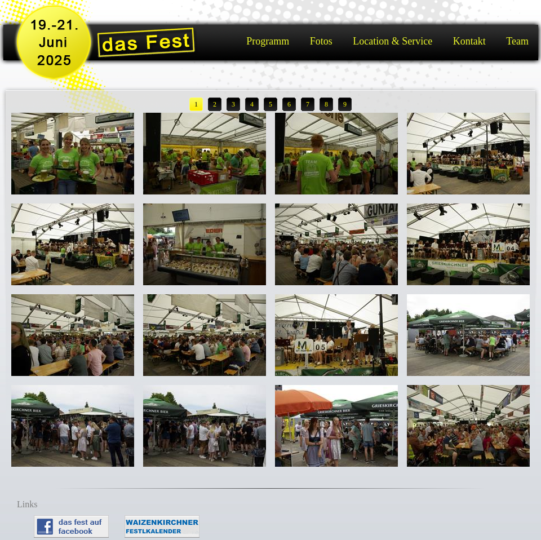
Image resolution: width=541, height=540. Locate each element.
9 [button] (345, 104)
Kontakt (469, 41)
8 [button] (326, 104)
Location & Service (392, 41)
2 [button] (214, 104)
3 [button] (233, 104)
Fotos (321, 41)
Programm (267, 41)
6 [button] (289, 104)
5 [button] (270, 104)
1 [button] (196, 104)
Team (517, 41)
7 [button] (307, 104)
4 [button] (252, 104)
